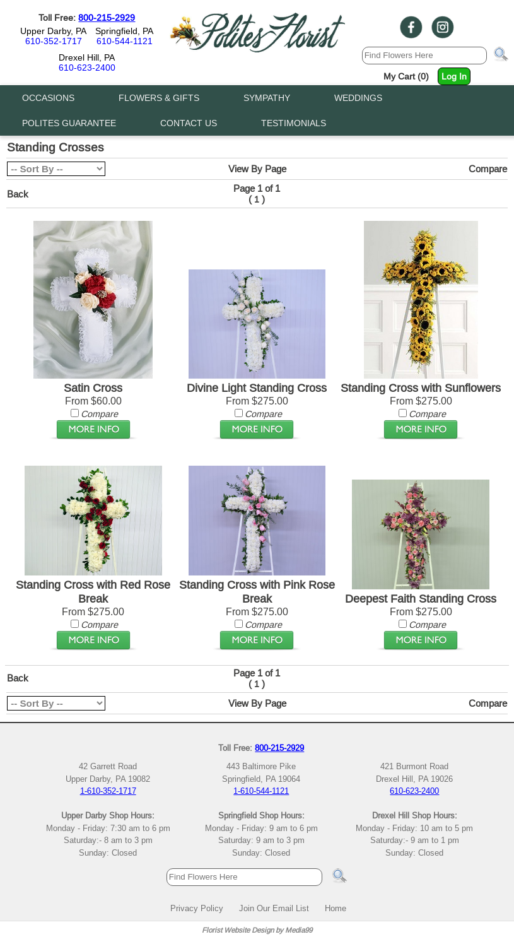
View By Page (257, 168)
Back (17, 194)
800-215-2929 (106, 18)
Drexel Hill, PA (87, 57)
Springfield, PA (124, 31)
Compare (488, 168)
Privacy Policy (196, 908)
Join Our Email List (274, 908)
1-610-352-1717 (108, 791)
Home (335, 908)
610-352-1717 (53, 41)
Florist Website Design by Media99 (257, 930)
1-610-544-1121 (261, 791)
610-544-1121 (124, 41)
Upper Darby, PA (53, 31)
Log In (454, 76)
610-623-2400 (87, 67)
